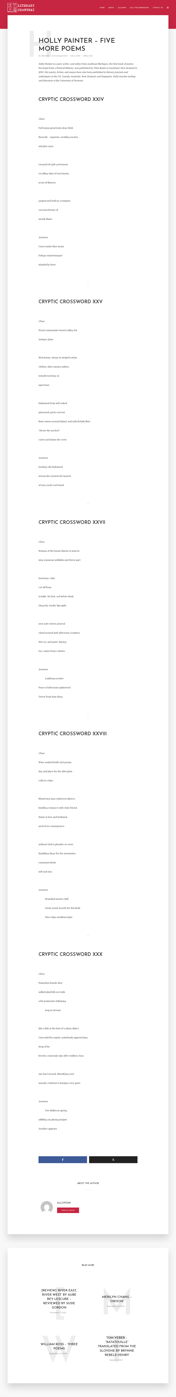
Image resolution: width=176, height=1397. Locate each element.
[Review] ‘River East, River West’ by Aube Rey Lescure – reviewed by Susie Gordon (59, 1299)
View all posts (68, 1210)
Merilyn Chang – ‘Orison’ (117, 1299)
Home (102, 8)
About (111, 8)
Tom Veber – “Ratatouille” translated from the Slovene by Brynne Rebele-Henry (117, 1346)
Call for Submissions (139, 8)
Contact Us (158, 8)
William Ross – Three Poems (59, 1346)
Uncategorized (60, 56)
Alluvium (122, 8)
